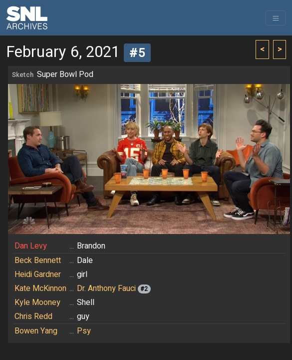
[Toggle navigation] (276, 18)
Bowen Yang (35, 331)
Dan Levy (30, 246)
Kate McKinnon (40, 288)
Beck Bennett (37, 260)
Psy (84, 331)
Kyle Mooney (37, 302)
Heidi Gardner (37, 274)
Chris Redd (33, 316)
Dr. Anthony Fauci (106, 288)
